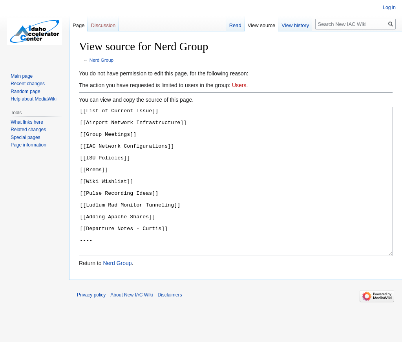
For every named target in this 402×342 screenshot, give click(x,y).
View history (295, 25)
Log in (389, 7)
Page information (28, 145)
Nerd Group (101, 59)
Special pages (25, 137)
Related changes (28, 129)
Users (239, 85)
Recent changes (28, 83)
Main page (22, 76)
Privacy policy (91, 324)
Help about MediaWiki (34, 99)
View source (262, 25)
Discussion (103, 25)
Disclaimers (169, 324)
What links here (27, 122)
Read (235, 25)
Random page (25, 91)
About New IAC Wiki (131, 324)
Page (78, 25)
